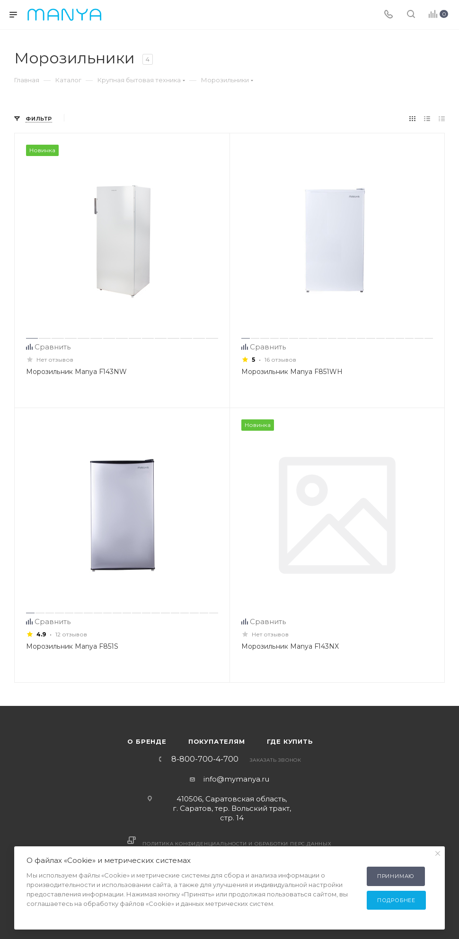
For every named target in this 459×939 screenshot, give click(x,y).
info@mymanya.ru (236, 778)
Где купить (290, 741)
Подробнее (396, 900)
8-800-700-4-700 (204, 759)
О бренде (146, 741)
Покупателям (216, 741)
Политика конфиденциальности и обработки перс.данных (237, 844)
